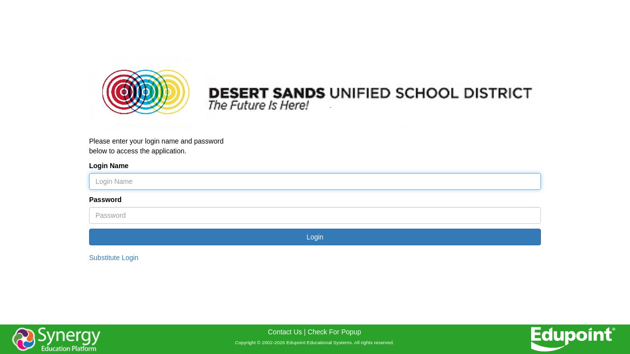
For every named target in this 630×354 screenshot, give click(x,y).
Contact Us (285, 332)
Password (105, 200)
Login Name (108, 166)
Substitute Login (113, 258)
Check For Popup (334, 332)
